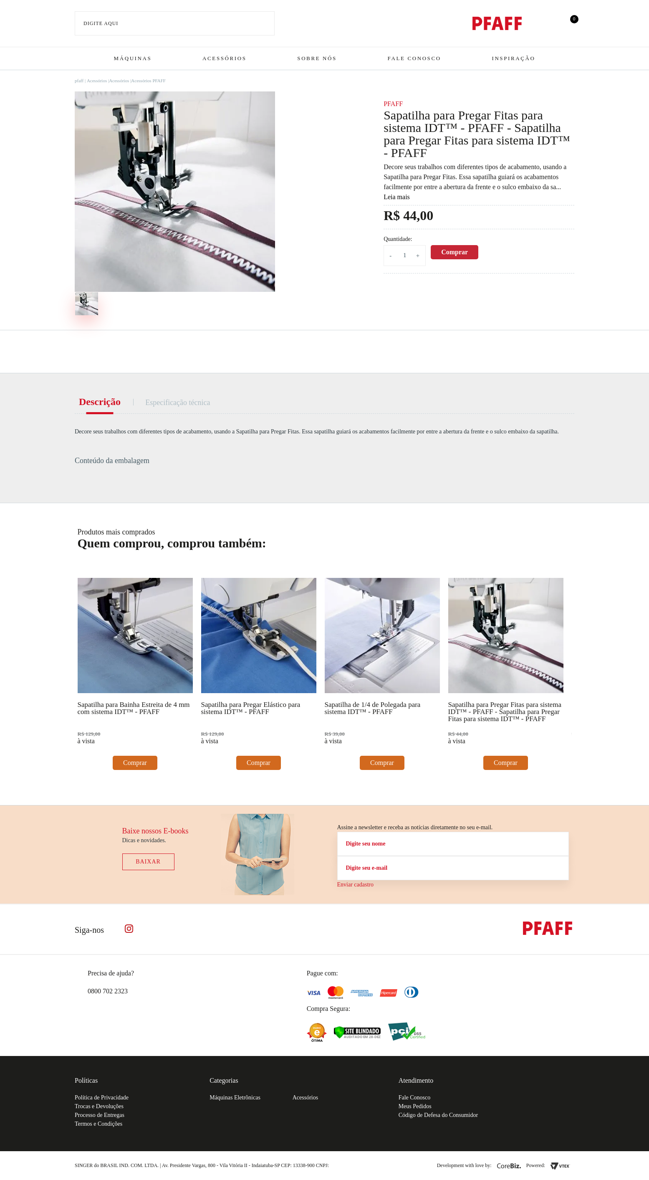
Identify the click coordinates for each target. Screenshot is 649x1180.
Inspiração (513, 58)
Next (565, 539)
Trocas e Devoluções (99, 1106)
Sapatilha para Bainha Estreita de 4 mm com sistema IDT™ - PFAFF (134, 708)
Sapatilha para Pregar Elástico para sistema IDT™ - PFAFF (251, 708)
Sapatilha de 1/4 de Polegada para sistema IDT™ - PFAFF (373, 708)
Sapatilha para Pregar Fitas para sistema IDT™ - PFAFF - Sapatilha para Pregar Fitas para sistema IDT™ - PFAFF (504, 712)
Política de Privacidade (102, 1097)
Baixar (148, 861)
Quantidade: (398, 239)
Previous (540, 539)
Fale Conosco (414, 58)
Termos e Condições (98, 1124)
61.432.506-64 (349, 1165)
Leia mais (397, 196)
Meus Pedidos (415, 1106)
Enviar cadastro (355, 884)
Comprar (454, 252)
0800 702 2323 (108, 991)
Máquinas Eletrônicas (235, 1097)
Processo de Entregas (99, 1115)
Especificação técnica (177, 402)
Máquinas (133, 58)
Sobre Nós (317, 58)
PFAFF (393, 103)
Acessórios (224, 58)
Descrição (100, 401)
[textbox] (175, 23)
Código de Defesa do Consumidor (438, 1115)
